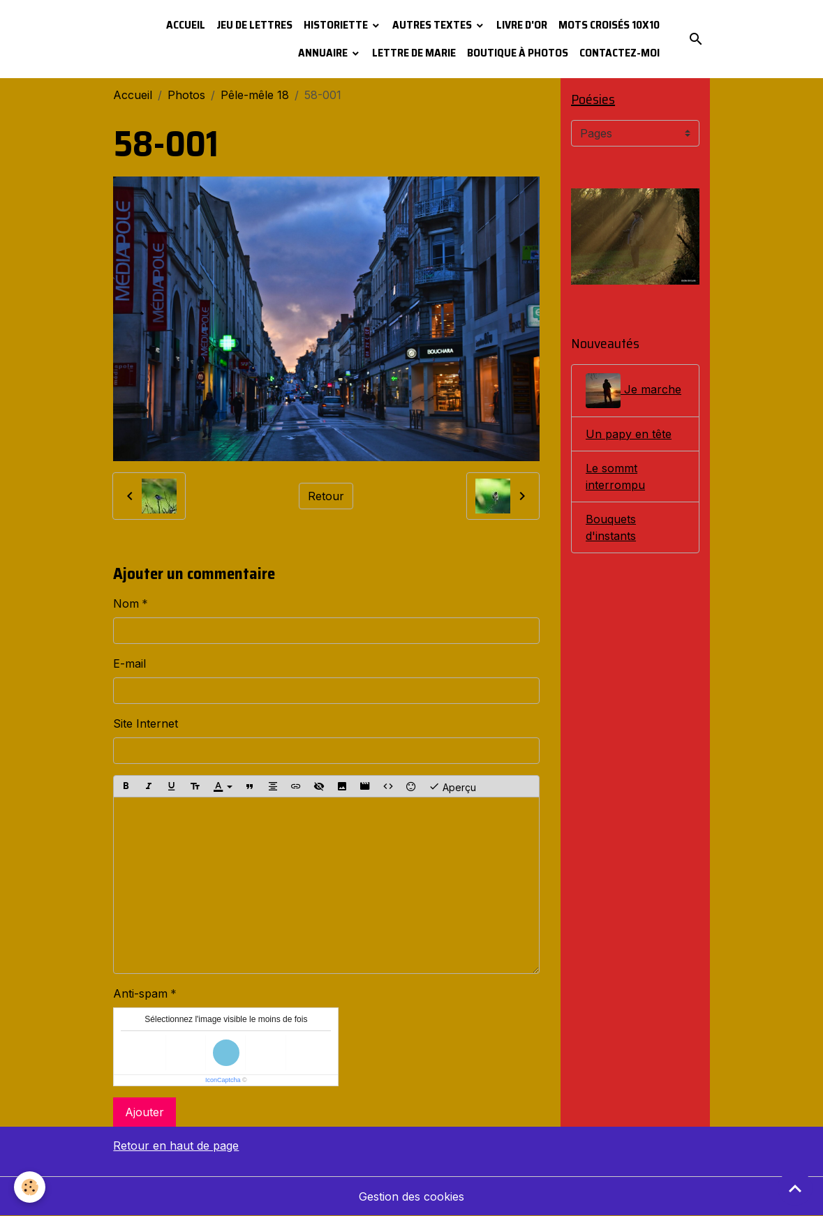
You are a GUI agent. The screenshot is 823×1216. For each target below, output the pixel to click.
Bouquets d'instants (611, 527)
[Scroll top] (795, 1188)
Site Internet (145, 723)
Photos (186, 95)
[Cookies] (29, 1187)
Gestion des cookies (411, 1196)
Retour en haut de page (176, 1146)
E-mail (129, 663)
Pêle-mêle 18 (255, 95)
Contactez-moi (619, 52)
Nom (126, 603)
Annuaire (324, 52)
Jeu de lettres (254, 24)
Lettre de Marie (414, 52)
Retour (326, 496)
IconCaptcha (223, 1079)
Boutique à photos (517, 52)
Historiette (337, 24)
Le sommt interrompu (615, 476)
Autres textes (433, 24)
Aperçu (452, 786)
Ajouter (144, 1112)
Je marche (633, 390)
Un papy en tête (629, 434)
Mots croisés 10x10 (609, 24)
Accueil (185, 24)
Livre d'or (521, 24)
